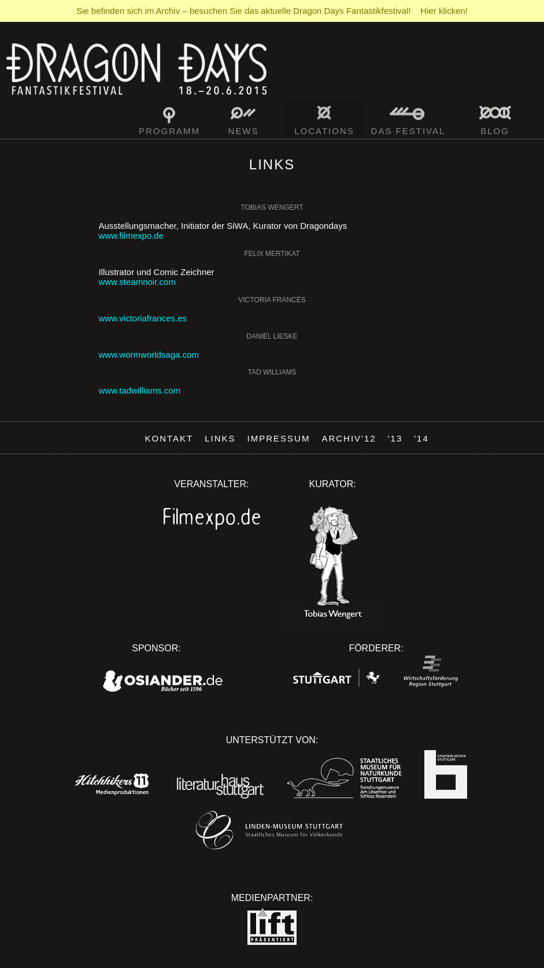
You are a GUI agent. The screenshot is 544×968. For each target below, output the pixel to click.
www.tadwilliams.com (140, 390)
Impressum (278, 438)
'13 (395, 438)
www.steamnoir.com (137, 282)
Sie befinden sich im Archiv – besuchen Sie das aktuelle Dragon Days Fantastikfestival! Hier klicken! (272, 11)
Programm (169, 131)
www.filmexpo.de (131, 235)
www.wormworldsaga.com (149, 354)
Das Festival (408, 131)
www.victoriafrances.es (143, 318)
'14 (421, 438)
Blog (494, 131)
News (243, 131)
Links (220, 438)
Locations (324, 131)
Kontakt (169, 438)
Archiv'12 (348, 438)
